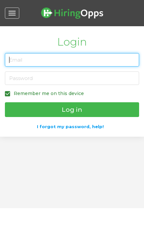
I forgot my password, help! (70, 126)
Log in (72, 109)
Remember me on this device (48, 93)
